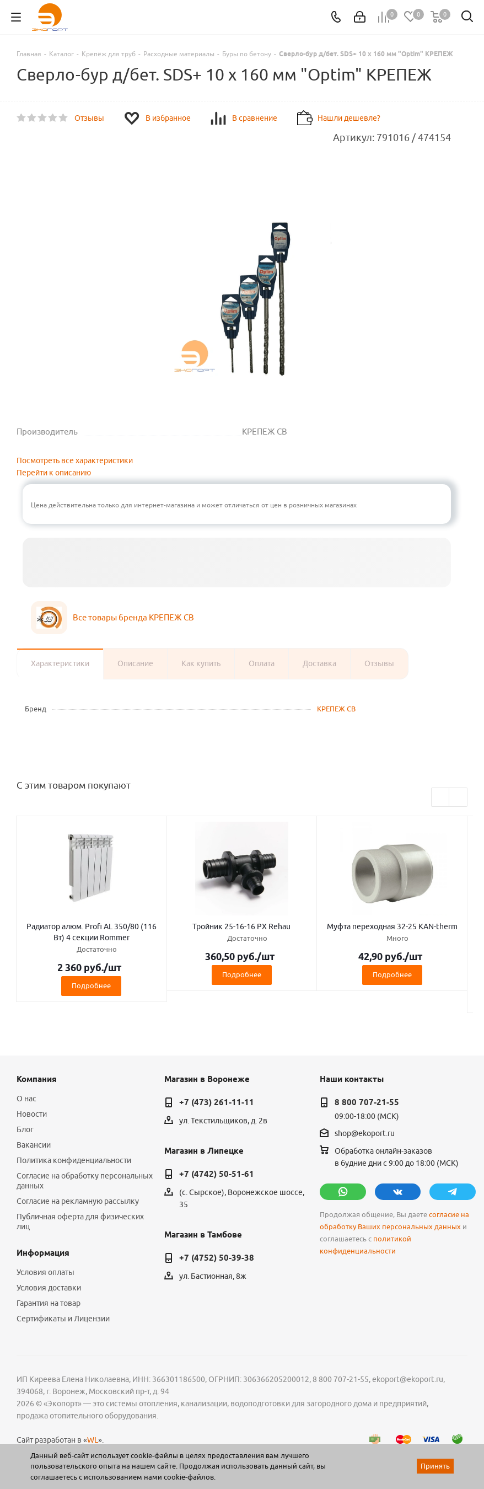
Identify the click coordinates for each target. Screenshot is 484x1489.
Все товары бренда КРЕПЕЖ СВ (133, 617)
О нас (26, 1098)
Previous (441, 797)
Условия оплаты (45, 1272)
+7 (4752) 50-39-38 (216, 1258)
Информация (43, 1253)
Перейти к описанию (54, 472)
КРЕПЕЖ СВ (336, 708)
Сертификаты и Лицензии (63, 1318)
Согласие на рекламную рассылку (78, 1201)
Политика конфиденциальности (74, 1160)
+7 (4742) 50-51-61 (216, 1174)
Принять (435, 1465)
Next (458, 797)
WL (92, 1440)
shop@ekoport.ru (365, 1133)
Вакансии (34, 1144)
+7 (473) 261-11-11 (216, 1102)
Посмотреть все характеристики (75, 460)
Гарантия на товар (48, 1303)
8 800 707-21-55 (367, 1102)
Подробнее (91, 985)
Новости (32, 1114)
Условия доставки (49, 1287)
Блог (25, 1129)
